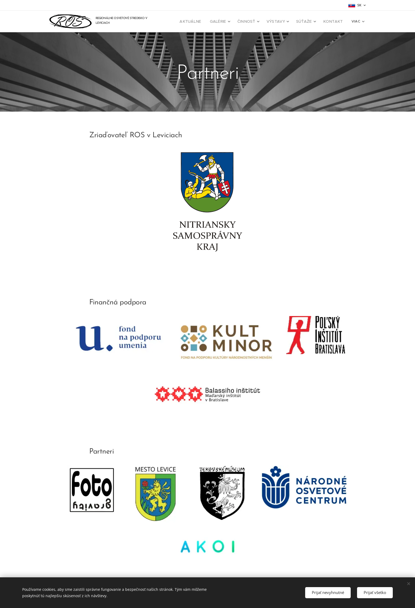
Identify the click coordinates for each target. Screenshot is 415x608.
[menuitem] (202, 21)
